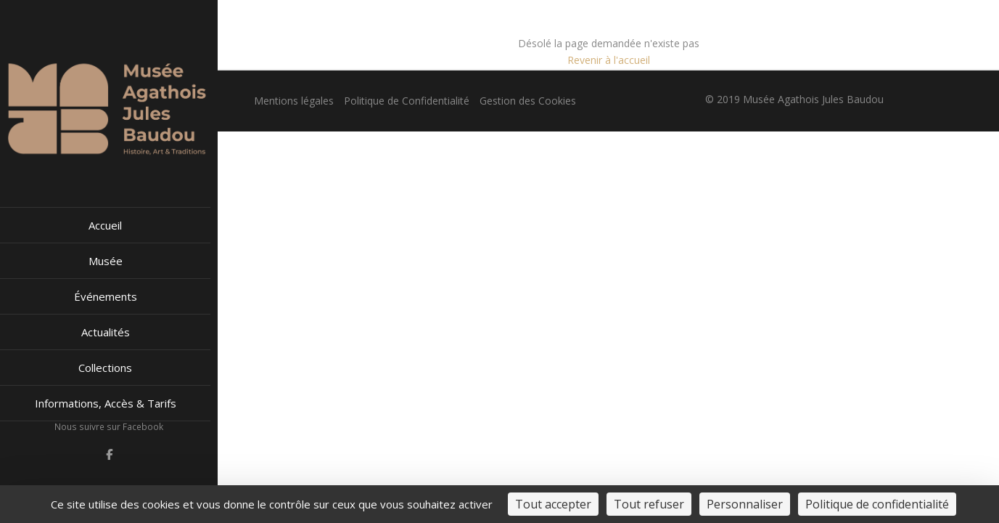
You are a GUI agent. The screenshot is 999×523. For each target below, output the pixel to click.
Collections (105, 367)
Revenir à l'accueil (608, 60)
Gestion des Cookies (528, 101)
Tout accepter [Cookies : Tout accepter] (553, 504)
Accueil (105, 225)
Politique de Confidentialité (406, 101)
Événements (105, 296)
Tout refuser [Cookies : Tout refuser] (649, 504)
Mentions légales (294, 101)
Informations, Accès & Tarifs (105, 403)
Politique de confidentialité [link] (877, 504)
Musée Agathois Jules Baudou (813, 99)
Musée (106, 261)
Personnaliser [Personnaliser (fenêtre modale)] (745, 504)
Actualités (105, 332)
